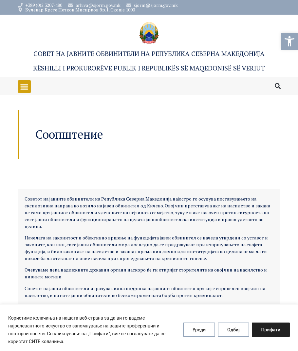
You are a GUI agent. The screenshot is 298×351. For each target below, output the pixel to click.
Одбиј (233, 329)
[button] (289, 41)
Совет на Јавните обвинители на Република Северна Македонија (149, 54)
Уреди (199, 329)
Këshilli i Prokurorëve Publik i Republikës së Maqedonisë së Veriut (149, 68)
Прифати (270, 329)
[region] (149, 327)
